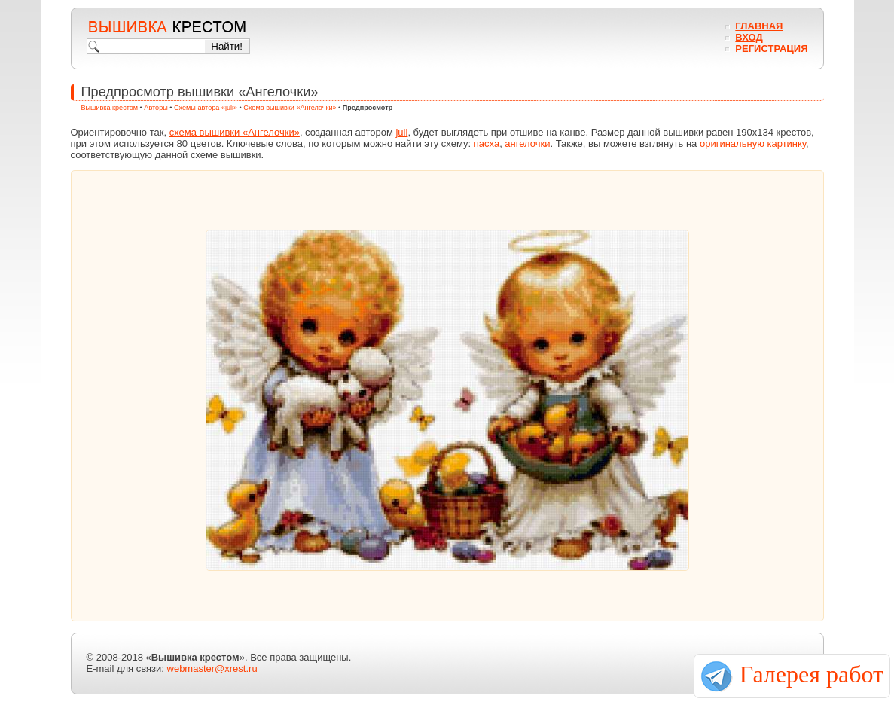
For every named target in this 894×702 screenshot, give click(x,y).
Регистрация (771, 48)
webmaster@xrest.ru (212, 668)
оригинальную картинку (753, 143)
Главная (759, 26)
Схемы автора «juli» (205, 107)
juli (401, 132)
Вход (748, 37)
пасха (486, 143)
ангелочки (527, 143)
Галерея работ (811, 674)
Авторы (155, 107)
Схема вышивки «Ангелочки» (289, 107)
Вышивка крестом (110, 107)
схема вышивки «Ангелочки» (234, 132)
